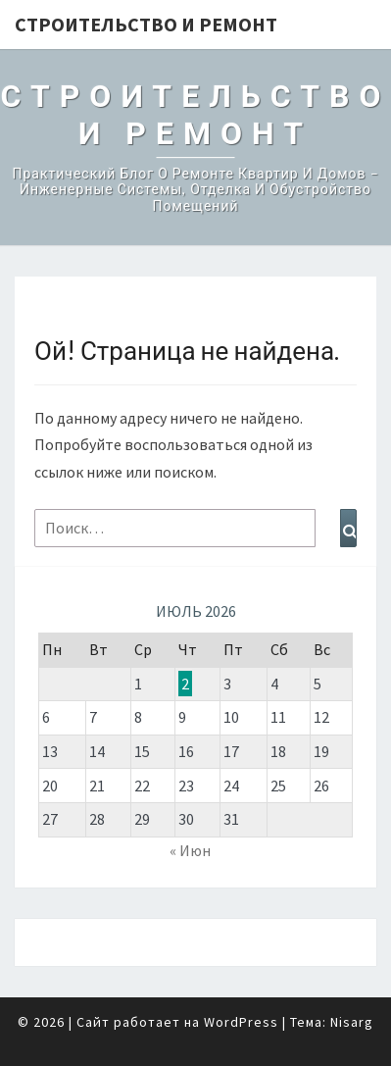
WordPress (241, 1022)
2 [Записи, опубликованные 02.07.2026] (185, 683)
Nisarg (351, 1022)
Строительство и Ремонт (146, 24)
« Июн (190, 850)
